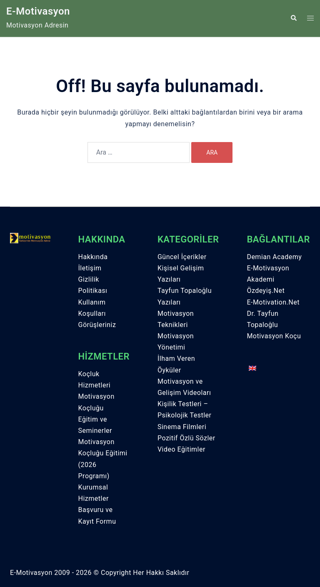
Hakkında (93, 257)
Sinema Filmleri (182, 427)
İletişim (90, 268)
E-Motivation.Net (273, 302)
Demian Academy (274, 257)
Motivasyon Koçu (274, 336)
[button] (293, 18)
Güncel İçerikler (182, 257)
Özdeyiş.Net (266, 291)
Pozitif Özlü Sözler (186, 438)
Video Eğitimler (181, 449)
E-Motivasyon (38, 11)
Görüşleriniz (97, 325)
